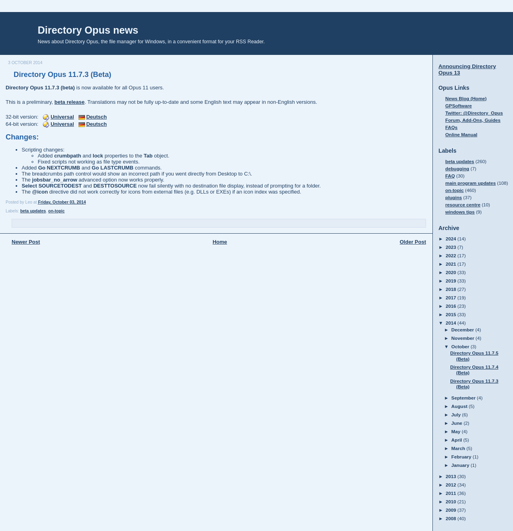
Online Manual (461, 134)
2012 (451, 484)
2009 (451, 510)
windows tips (460, 211)
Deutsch (96, 117)
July (456, 414)
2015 (451, 314)
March (459, 448)
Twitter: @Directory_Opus (474, 112)
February (462, 456)
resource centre (463, 204)
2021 (451, 264)
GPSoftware (458, 105)
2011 (451, 493)
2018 (451, 289)
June (457, 423)
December (463, 329)
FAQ (450, 175)
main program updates (470, 183)
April (457, 439)
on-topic (56, 211)
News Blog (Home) (466, 98)
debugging (457, 168)
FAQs (451, 127)
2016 (451, 306)
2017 (451, 297)
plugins (453, 197)
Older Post (413, 242)
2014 (451, 322)
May (456, 431)
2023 (451, 247)
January (461, 465)
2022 (451, 255)
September (464, 397)
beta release (70, 102)
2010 (451, 501)
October (461, 346)
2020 (451, 272)
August (460, 406)
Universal (62, 117)
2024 (451, 238)
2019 (451, 280)
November (463, 338)
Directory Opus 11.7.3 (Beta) (62, 75)
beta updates (33, 211)
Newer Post (26, 242)
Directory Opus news (88, 30)
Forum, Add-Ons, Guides (473, 120)
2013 (451, 476)
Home (219, 242)
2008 (451, 518)
